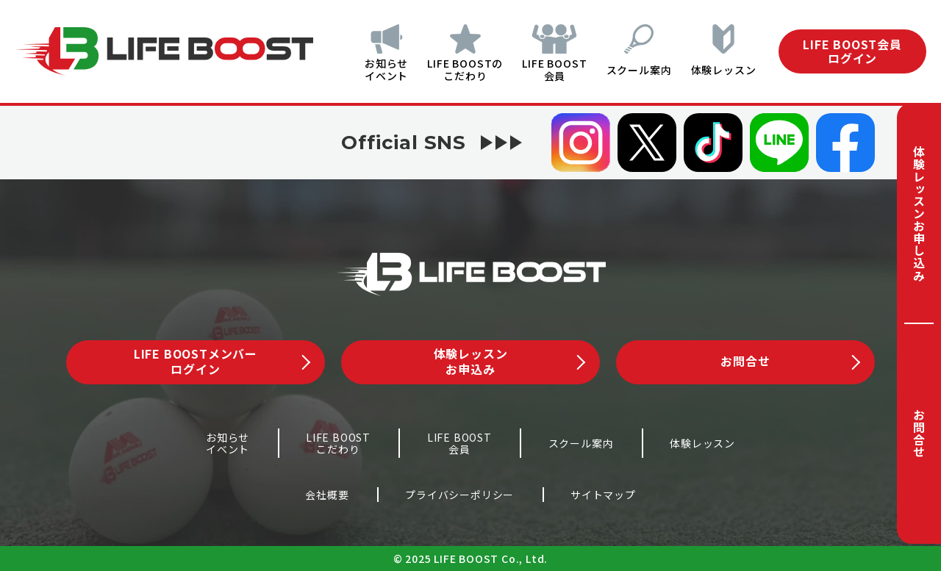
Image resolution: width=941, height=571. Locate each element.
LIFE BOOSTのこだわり (455, 69)
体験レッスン (723, 69)
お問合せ (919, 433)
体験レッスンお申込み (509, 361)
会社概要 (326, 494)
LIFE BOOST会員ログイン (852, 51)
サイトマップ (603, 494)
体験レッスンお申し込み (919, 213)
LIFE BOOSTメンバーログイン (222, 361)
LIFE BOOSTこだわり (338, 443)
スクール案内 (635, 69)
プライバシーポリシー (459, 494)
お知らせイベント (373, 69)
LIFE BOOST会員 (547, 69)
